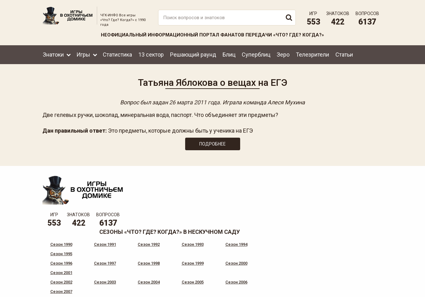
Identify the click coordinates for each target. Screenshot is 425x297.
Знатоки (53, 54)
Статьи (344, 54)
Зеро (283, 54)
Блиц (229, 54)
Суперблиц (256, 54)
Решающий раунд (193, 54)
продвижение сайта (367, 290)
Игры (83, 54)
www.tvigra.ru (258, 265)
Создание (360, 287)
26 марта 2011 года (194, 102)
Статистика (117, 54)
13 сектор (151, 54)
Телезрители (312, 54)
